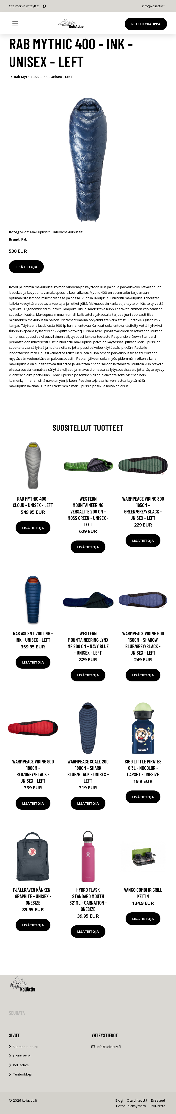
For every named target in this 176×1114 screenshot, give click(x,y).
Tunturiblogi (22, 1074)
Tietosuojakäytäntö (130, 1105)
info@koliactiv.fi (153, 6)
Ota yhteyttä (137, 1100)
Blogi (119, 1100)
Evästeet (158, 1100)
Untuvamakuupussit (67, 232)
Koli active (21, 1065)
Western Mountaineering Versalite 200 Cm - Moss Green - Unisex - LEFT (88, 511)
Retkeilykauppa (145, 24)
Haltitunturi (21, 1056)
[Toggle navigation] (15, 23)
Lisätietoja (26, 266)
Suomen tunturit (25, 1046)
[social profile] (44, 6)
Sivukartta (157, 1105)
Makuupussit (40, 232)
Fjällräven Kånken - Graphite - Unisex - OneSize (33, 896)
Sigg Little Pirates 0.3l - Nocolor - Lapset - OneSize (143, 767)
